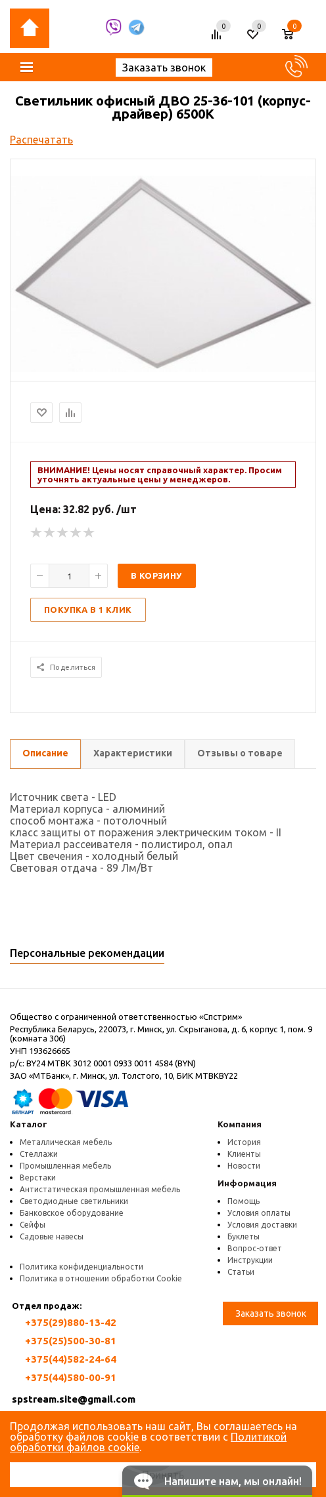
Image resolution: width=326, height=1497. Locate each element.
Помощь (243, 1201)
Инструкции (250, 1260)
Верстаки (38, 1177)
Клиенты (244, 1154)
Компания (240, 1124)
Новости (243, 1165)
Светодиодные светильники (74, 1201)
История (244, 1142)
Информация (247, 1183)
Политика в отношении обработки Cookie (101, 1278)
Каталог (28, 1124)
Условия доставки (262, 1224)
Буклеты (243, 1236)
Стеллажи (39, 1154)
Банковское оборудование (72, 1213)
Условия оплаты (259, 1213)
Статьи (240, 1272)
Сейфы (32, 1224)
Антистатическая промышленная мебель (100, 1189)
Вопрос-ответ (254, 1248)
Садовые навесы (51, 1236)
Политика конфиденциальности (81, 1266)
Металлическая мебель (66, 1142)
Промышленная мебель (65, 1165)
